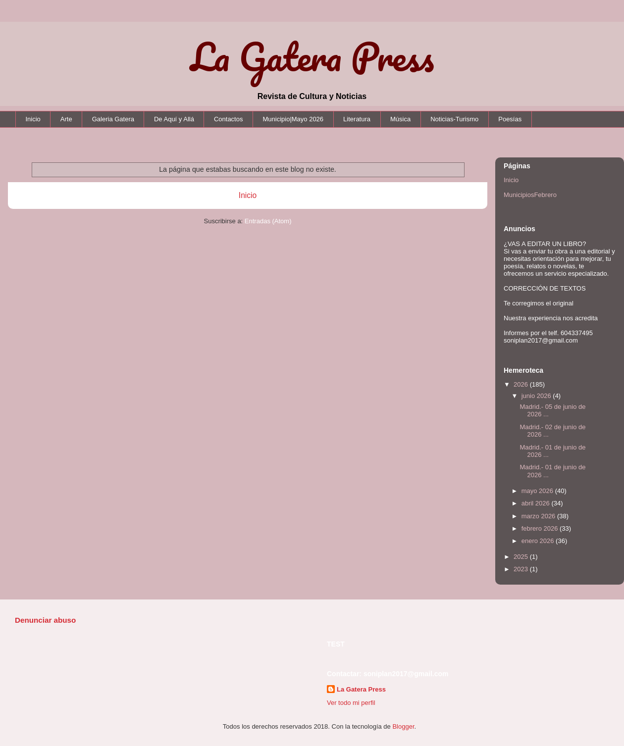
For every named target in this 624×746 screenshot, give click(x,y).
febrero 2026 (540, 528)
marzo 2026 (539, 516)
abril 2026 (536, 503)
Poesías (509, 119)
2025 (522, 556)
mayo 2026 (538, 491)
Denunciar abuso (45, 620)
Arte (66, 119)
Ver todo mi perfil (351, 702)
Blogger (403, 726)
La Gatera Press (312, 56)
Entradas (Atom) (268, 221)
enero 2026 (538, 541)
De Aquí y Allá (174, 119)
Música (400, 119)
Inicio (33, 119)
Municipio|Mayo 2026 (292, 119)
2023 (522, 569)
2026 (522, 384)
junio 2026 (537, 395)
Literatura (356, 119)
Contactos (228, 119)
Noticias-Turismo (454, 119)
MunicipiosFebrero (530, 195)
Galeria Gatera (113, 119)
